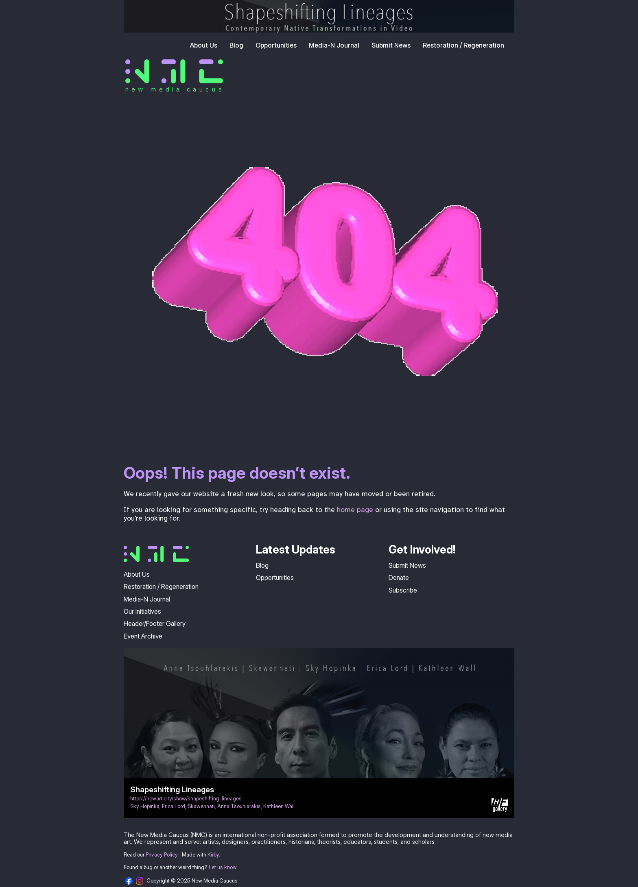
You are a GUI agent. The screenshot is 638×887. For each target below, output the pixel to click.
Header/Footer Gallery (155, 623)
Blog (236, 45)
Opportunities (276, 45)
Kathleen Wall (279, 806)
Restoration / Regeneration (463, 45)
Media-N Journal (334, 45)
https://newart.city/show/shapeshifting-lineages (186, 798)
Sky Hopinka (145, 806)
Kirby (213, 855)
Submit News (391, 45)
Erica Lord (173, 806)
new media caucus (175, 89)
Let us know (222, 867)
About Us (203, 45)
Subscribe (403, 590)
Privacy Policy (161, 855)
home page (355, 509)
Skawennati (201, 806)
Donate (399, 577)
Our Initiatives (142, 611)
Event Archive (143, 636)
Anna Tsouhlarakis (239, 806)
